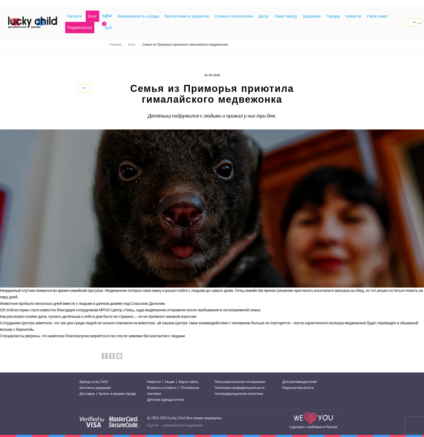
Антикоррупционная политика (239, 393)
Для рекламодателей (299, 381)
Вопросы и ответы (161, 387)
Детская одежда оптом (165, 400)
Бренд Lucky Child (94, 381)
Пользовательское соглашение (240, 381)
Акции (169, 381)
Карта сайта (188, 381)
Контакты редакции (95, 387)
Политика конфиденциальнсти (239, 387)
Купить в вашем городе (117, 393)
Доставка (87, 393)
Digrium (153, 425)
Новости (154, 381)
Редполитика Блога (298, 387)
